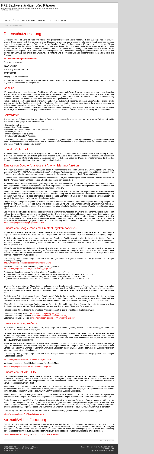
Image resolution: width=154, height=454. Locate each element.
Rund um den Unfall (28, 20)
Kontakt (63, 20)
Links (49, 20)
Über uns (16, 20)
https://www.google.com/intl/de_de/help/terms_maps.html (28, 269)
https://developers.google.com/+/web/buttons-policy (53, 318)
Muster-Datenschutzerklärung (16, 434)
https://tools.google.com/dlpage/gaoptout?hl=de (24, 223)
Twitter (112, 449)
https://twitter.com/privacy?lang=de (44, 314)
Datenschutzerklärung (22, 34)
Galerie (56, 20)
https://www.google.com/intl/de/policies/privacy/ (24, 414)
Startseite (7, 20)
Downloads (41, 20)
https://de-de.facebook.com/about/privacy (49, 316)
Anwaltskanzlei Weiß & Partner (46, 434)
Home (6, 25)
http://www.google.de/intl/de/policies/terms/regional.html (27, 263)
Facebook (105, 449)
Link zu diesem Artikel (106, 440)
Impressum (94, 450)
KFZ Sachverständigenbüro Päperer (25, 447)
